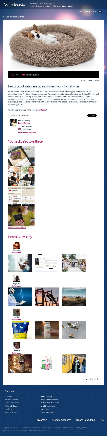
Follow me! (16, 253)
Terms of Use (67, 428)
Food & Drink (10, 409)
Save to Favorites (32, 75)
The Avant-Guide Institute (63, 6)
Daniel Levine (44, 6)
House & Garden (47, 396)
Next (24, 228)
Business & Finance (12, 400)
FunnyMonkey (24, 123)
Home (81, 12)
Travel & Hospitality (48, 412)
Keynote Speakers (61, 420)
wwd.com (42, 110)
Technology (45, 409)
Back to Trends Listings (15, 17)
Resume (18, 228)
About (87, 12)
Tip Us (94, 12)
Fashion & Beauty (11, 406)
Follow (27, 132)
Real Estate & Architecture (50, 403)
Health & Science (11, 412)
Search (100, 11)
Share (17, 75)
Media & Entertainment (49, 400)
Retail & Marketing (48, 406)
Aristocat (17, 250)
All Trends (8, 396)
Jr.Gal (16, 317)
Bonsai (17, 351)
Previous (11, 228)
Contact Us (41, 420)
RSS (102, 420)
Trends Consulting (85, 420)
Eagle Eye (17, 284)
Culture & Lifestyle (12, 403)
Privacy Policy (81, 428)
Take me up (91, 379)
